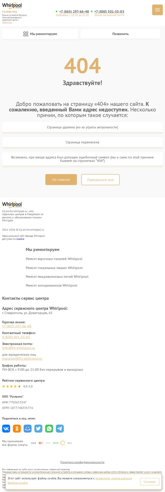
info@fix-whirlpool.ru (18, 348)
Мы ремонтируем (40, 33)
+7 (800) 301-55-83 (109, 11)
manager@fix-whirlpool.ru (22, 358)
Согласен (150, 482)
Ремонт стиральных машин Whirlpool (54, 268)
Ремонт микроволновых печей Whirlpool (57, 276)
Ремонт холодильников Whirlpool (52, 285)
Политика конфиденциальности (82, 462)
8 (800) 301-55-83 (16, 337)
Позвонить (120, 34)
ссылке (20, 238)
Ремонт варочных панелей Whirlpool (54, 259)
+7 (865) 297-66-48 (74, 11)
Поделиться (6, 429)
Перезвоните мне (100, 180)
